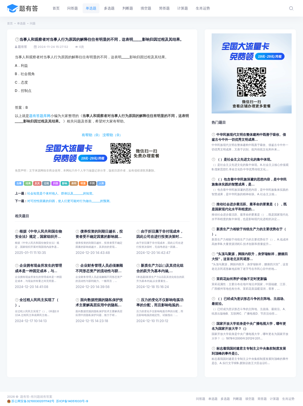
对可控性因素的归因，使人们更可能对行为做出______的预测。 (70, 201)
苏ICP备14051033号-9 (72, 401)
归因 (55, 183)
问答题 (200, 399)
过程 (46, 183)
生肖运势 (288, 399)
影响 (64, 183)
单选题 (21, 23)
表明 (73, 183)
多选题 (225, 399)
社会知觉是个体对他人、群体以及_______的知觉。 (61, 193)
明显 (83, 183)
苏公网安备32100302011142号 (32, 401)
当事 (19, 183)
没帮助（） (112, 135)
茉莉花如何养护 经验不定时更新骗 (241, 279)
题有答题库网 (39, 116)
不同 (92, 183)
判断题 (237, 399)
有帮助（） (92, 135)
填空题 (249, 399)
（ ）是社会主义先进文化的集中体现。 (245, 159)
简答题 (262, 399)
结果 (28, 183)
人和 (101, 183)
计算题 (274, 399)
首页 (10, 23)
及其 (37, 183)
